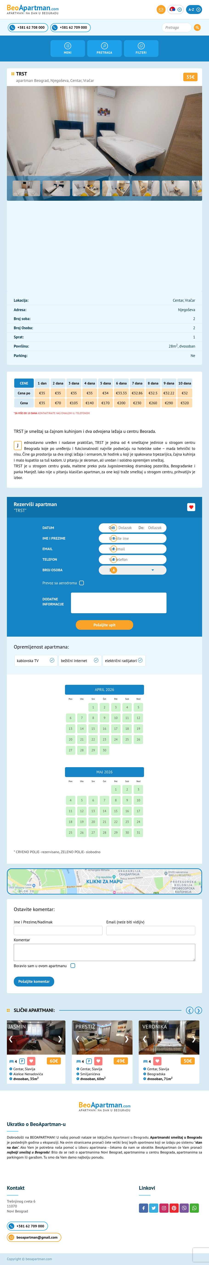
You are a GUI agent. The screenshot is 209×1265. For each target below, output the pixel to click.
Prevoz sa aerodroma (59, 582)
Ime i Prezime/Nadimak (33, 922)
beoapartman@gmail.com (32, 1237)
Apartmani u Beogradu (131, 1137)
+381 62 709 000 (26, 1226)
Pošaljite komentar (34, 981)
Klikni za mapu (104, 881)
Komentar (22, 939)
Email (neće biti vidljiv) (125, 922)
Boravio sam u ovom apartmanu (40, 965)
